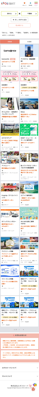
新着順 (10, 42)
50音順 (29, 42)
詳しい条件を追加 (19, 20)
